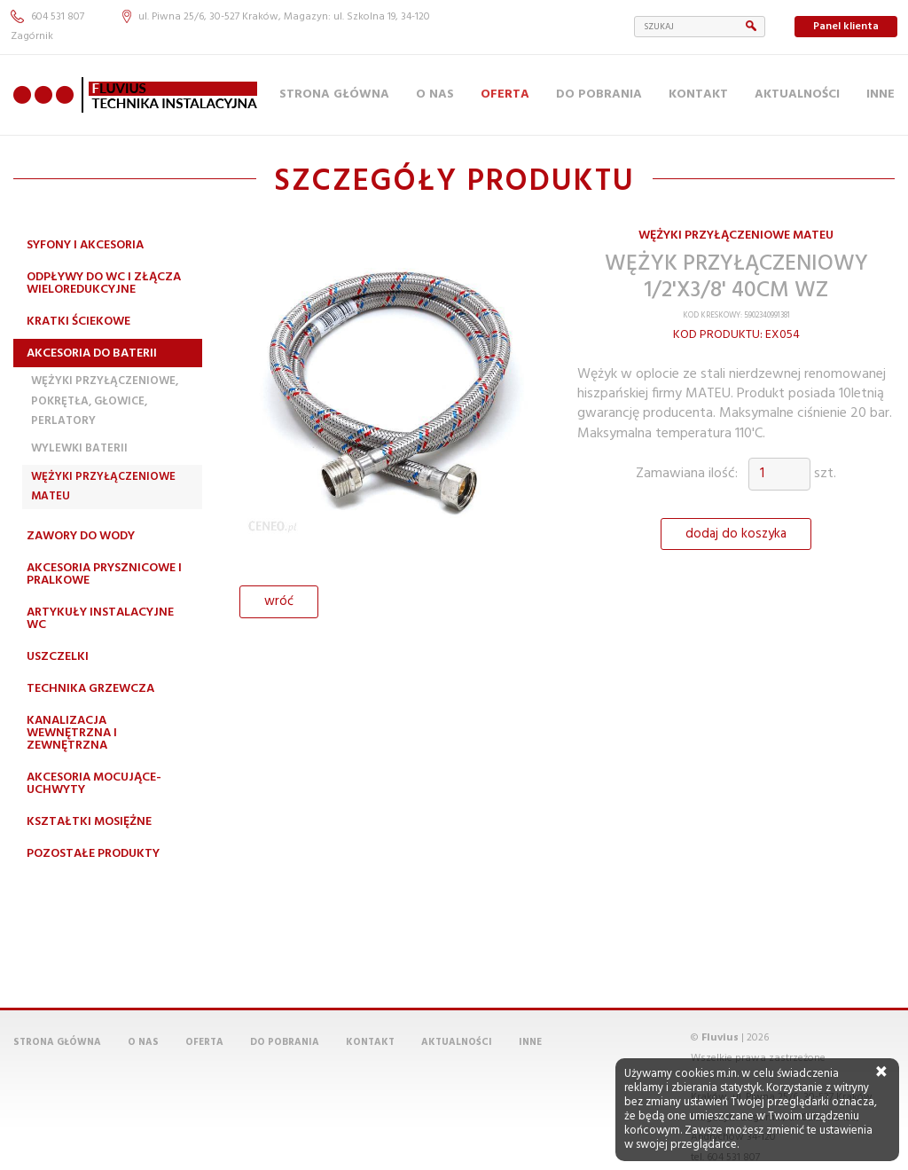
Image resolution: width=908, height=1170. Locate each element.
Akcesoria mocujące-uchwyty (94, 783)
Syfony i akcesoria (85, 245)
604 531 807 (47, 17)
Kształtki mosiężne (89, 822)
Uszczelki (58, 657)
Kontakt (698, 94)
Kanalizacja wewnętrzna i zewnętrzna (72, 733)
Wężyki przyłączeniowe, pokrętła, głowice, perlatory (104, 401)
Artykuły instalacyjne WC (100, 618)
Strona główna (334, 94)
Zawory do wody (81, 536)
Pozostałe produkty (93, 854)
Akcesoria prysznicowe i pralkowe (104, 574)
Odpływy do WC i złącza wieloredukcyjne (104, 283)
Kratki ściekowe (78, 321)
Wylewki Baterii (79, 448)
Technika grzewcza (90, 689)
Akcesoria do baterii (92, 353)
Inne (880, 94)
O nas (435, 94)
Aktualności (797, 94)
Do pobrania (599, 94)
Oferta (505, 94)
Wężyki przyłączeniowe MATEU (103, 486)
